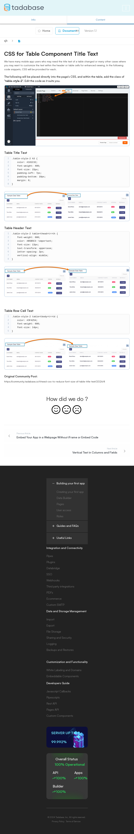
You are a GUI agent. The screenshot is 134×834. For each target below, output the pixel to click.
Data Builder (64, 498)
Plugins (50, 562)
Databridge (53, 568)
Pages (60, 504)
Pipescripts (53, 697)
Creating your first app (70, 492)
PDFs (49, 592)
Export (50, 625)
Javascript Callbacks (58, 691)
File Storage (53, 631)
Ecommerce (54, 598)
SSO (49, 574)
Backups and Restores (60, 650)
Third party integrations (60, 586)
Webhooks (53, 580)
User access (64, 510)
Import (50, 619)
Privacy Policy (58, 821)
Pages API (52, 709)
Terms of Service (73, 821)
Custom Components (59, 715)
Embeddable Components (62, 676)
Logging (51, 643)
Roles (60, 516)
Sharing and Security (59, 637)
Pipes (49, 556)
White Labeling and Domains (63, 670)
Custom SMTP (55, 604)
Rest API (51, 703)
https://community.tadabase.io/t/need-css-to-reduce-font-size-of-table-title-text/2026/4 (54, 381)
